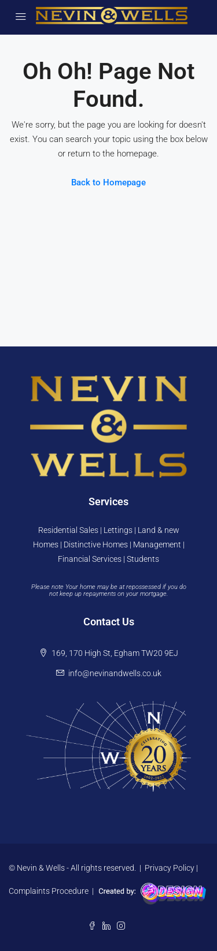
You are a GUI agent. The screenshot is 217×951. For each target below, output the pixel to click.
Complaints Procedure (49, 890)
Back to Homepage (108, 182)
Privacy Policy (169, 867)
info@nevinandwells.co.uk (114, 673)
